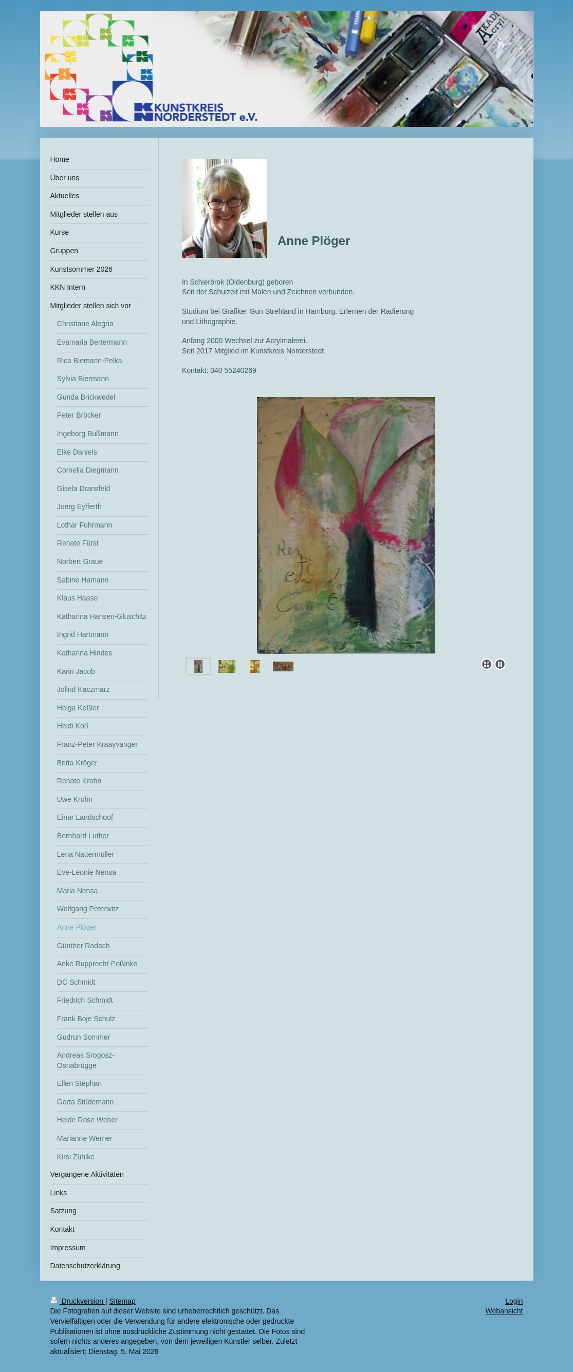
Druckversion (77, 1301)
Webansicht (504, 1311)
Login (514, 1301)
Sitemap (122, 1301)
